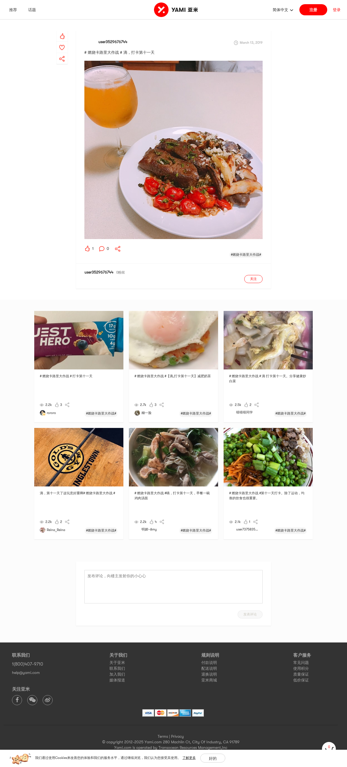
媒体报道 (117, 680)
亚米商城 (209, 680)
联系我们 (117, 668)
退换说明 (209, 674)
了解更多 (189, 758)
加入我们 (117, 674)
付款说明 (209, 662)
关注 (253, 279)
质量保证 (301, 674)
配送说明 (209, 668)
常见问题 (301, 662)
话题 (32, 10)
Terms (163, 736)
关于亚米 (117, 662)
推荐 (13, 10)
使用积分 (301, 668)
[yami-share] (68, 405)
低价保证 (301, 680)
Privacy (177, 736)
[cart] (329, 749)
